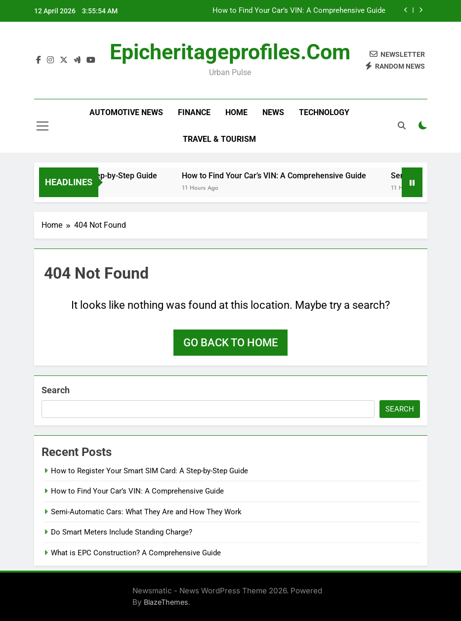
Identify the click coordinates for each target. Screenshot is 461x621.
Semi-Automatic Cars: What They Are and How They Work (146, 511)
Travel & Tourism (219, 139)
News (273, 112)
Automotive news (126, 112)
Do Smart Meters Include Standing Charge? (121, 532)
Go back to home (230, 342)
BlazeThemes (166, 602)
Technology (324, 112)
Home (236, 112)
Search (56, 390)
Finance (194, 112)
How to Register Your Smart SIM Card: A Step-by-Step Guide (149, 470)
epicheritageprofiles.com (230, 52)
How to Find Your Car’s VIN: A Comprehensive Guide (298, 11)
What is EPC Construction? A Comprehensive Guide (136, 552)
